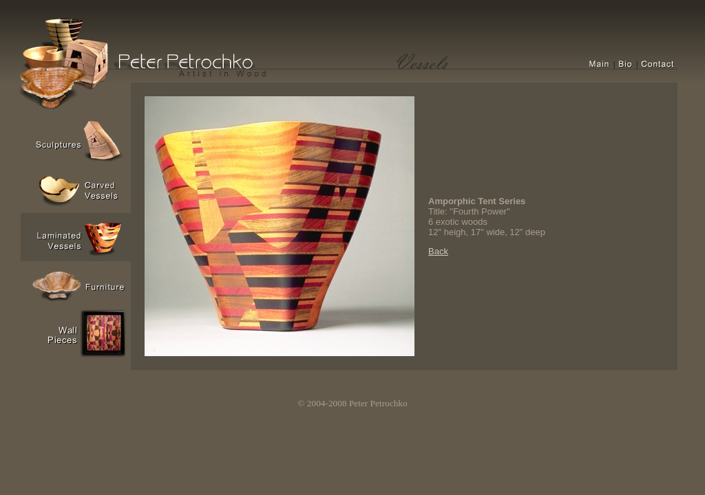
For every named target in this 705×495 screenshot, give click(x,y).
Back (438, 251)
